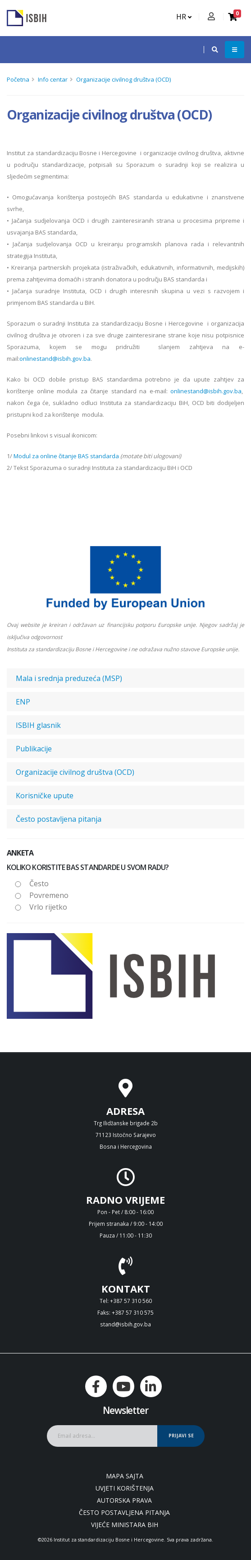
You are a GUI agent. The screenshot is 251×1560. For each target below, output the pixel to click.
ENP (23, 702)
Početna (18, 79)
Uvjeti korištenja (125, 1488)
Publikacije (34, 749)
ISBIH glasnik (38, 725)
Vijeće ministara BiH (124, 1524)
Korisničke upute (44, 796)
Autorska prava (124, 1500)
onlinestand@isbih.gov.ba (55, 358)
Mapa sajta (124, 1476)
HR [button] (184, 17)
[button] (210, 49)
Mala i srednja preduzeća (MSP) (69, 678)
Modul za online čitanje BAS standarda (66, 456)
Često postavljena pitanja (58, 819)
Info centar (53, 79)
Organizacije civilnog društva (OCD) (123, 79)
